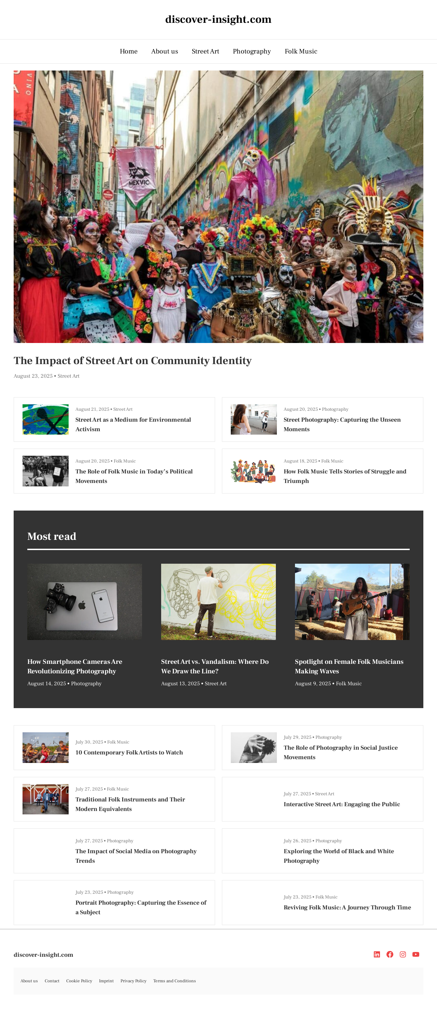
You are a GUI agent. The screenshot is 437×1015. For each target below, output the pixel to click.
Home (129, 51)
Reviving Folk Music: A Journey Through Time (347, 907)
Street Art (205, 51)
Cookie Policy (79, 981)
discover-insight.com (43, 955)
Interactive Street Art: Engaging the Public (342, 804)
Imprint (106, 981)
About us (164, 51)
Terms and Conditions (174, 981)
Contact (52, 981)
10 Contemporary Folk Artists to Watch (129, 752)
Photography (252, 51)
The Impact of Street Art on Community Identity (133, 361)
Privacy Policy (133, 981)
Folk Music (301, 51)
